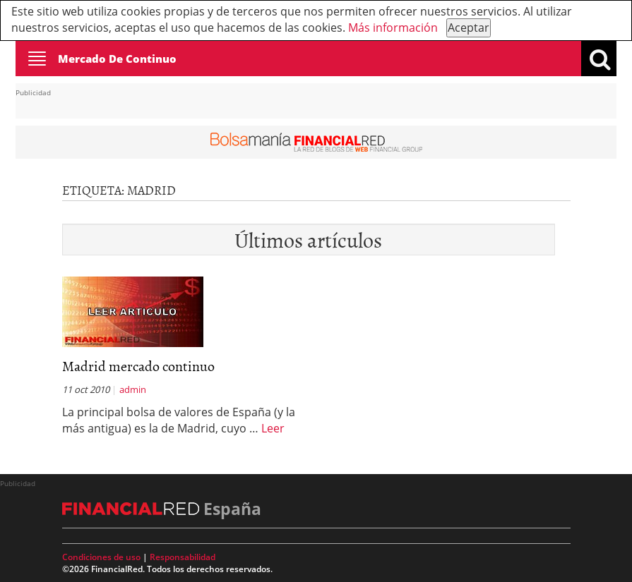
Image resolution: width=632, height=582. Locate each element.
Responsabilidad (182, 557)
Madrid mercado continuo (138, 365)
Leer (273, 428)
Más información (393, 27)
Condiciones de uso (101, 557)
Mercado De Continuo (117, 58)
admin (132, 389)
